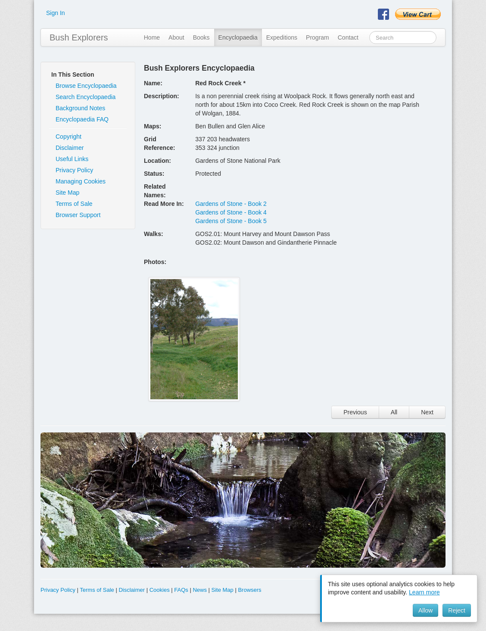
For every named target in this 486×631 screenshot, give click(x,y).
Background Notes (80, 108)
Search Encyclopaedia (85, 96)
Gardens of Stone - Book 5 (231, 221)
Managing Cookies (81, 181)
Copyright (68, 136)
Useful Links (72, 158)
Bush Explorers (79, 37)
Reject (456, 610)
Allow (425, 610)
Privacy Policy (74, 170)
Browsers (249, 590)
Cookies (160, 590)
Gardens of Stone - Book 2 (231, 203)
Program (317, 37)
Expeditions (281, 37)
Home (152, 37)
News (200, 590)
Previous (355, 412)
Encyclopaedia (238, 37)
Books (201, 37)
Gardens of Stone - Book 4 (231, 212)
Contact (348, 37)
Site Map (67, 192)
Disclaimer (70, 147)
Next (427, 412)
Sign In (55, 12)
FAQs (181, 590)
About (176, 37)
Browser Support (78, 214)
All (394, 412)
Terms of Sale (74, 203)
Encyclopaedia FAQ (82, 119)
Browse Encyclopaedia (86, 85)
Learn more (424, 592)
